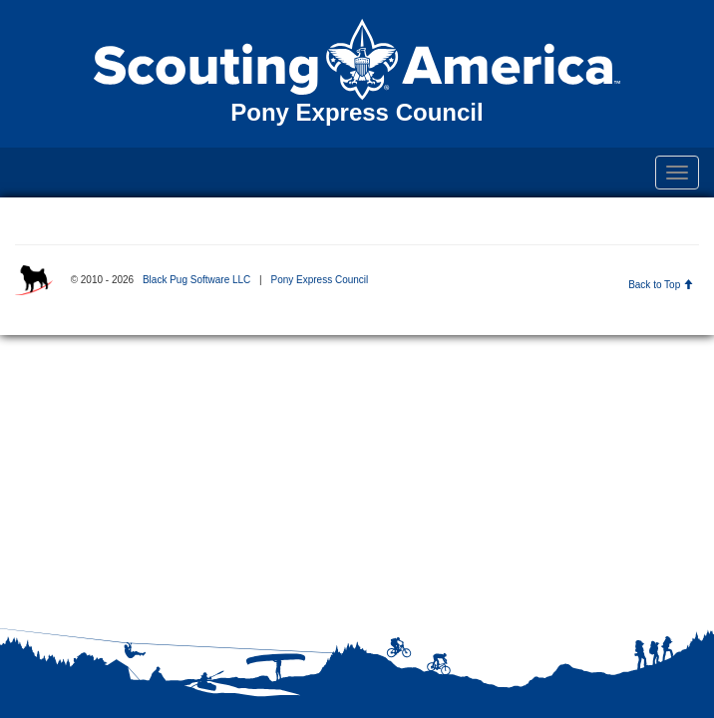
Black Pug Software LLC (196, 279)
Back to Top (660, 284)
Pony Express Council (319, 279)
